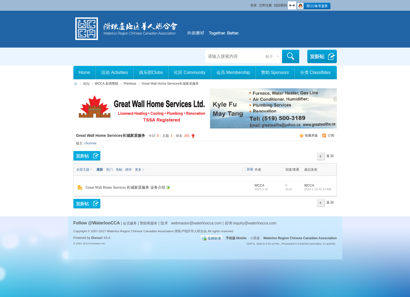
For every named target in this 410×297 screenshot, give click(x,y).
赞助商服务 (148, 223)
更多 (138, 169)
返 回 (330, 156)
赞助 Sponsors (275, 72)
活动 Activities (114, 72)
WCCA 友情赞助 (106, 83)
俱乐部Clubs (151, 72)
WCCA (260, 185)
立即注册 (265, 5)
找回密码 (280, 5)
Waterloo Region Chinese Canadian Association (300, 238)
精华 (128, 169)
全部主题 (82, 169)
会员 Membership (233, 72)
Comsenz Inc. (98, 243)
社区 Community (189, 72)
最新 (100, 169)
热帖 (119, 169)
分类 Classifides (315, 72)
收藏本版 (312, 135)
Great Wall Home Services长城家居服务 (110, 135)
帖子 (269, 56)
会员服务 (130, 223)
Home (84, 72)
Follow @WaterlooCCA (96, 223)
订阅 (331, 135)
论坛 (86, 83)
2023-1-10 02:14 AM (317, 189)
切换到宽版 (292, 5)
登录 (253, 5)
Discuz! (97, 238)
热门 (109, 169)
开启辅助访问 (248, 3)
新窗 (250, 169)
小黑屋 (255, 238)
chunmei (90, 143)
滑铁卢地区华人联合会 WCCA (75, 84)
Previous (130, 83)
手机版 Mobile (236, 238)
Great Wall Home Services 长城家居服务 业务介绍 (125, 187)
